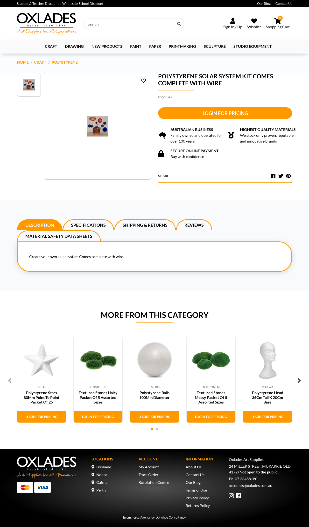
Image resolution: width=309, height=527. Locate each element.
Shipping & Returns (145, 225)
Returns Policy (198, 505)
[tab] (40, 224)
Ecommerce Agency (137, 517)
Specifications (88, 225)
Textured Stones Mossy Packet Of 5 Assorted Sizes (211, 397)
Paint (135, 46)
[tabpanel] (41, 379)
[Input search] (134, 24)
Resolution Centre (154, 482)
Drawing (74, 46)
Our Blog (264, 3)
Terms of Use (196, 490)
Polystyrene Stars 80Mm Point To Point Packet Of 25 (41, 397)
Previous (9, 380)
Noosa (101, 474)
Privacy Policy (197, 497)
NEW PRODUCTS (106, 46)
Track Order (148, 474)
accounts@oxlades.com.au (250, 485)
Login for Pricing (225, 113)
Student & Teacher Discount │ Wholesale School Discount (60, 3)
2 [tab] (157, 429)
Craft (51, 46)
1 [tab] (152, 429)
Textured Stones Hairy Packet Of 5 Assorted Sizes (98, 397)
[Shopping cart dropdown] (277, 24)
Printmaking (182, 46)
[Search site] (179, 24)
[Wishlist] (254, 24)
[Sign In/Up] (233, 24)
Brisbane (103, 467)
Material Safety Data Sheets (58, 236)
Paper (155, 46)
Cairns (101, 482)
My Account (149, 467)
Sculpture (215, 46)
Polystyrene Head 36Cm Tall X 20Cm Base (267, 397)
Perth (101, 490)
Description (39, 225)
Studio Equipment (252, 46)
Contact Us (283, 3)
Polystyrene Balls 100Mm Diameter (154, 394)
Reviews (194, 225)
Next (299, 380)
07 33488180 (246, 478)
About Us (194, 467)
